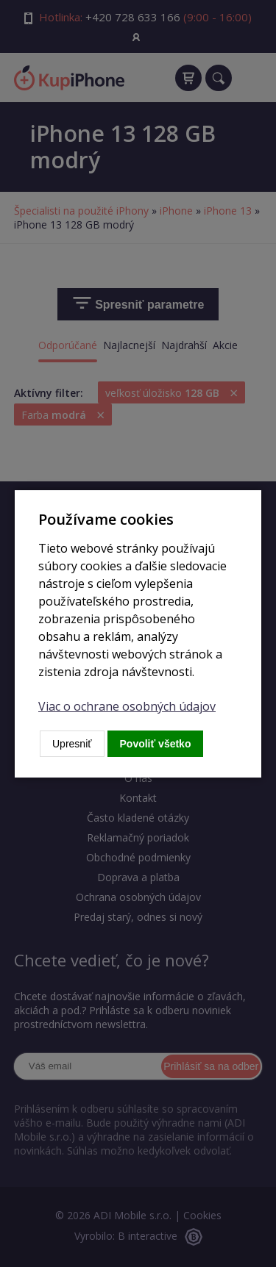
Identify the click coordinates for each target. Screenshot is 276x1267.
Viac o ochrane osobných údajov (127, 706)
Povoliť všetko (155, 744)
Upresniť (72, 744)
